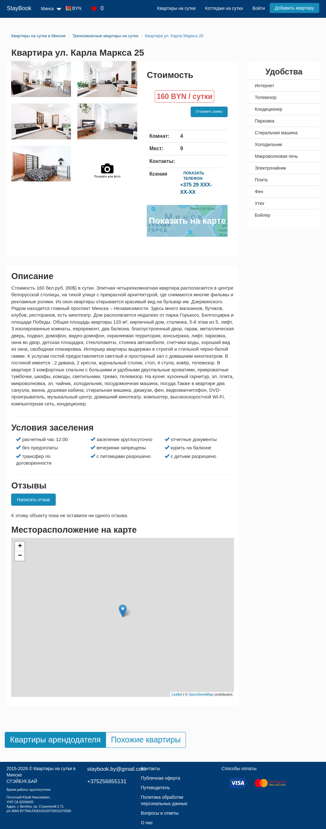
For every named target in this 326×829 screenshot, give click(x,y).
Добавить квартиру (294, 8)
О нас (147, 822)
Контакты (150, 768)
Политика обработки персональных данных (164, 800)
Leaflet (177, 694)
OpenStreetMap (200, 694)
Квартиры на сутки (176, 8)
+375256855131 (106, 781)
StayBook (19, 8)
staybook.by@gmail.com (116, 769)
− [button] (20, 556)
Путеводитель (155, 787)
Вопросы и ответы (160, 813)
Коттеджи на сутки (224, 8)
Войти (258, 8)
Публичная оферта (161, 778)
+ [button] (20, 546)
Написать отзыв (33, 499)
